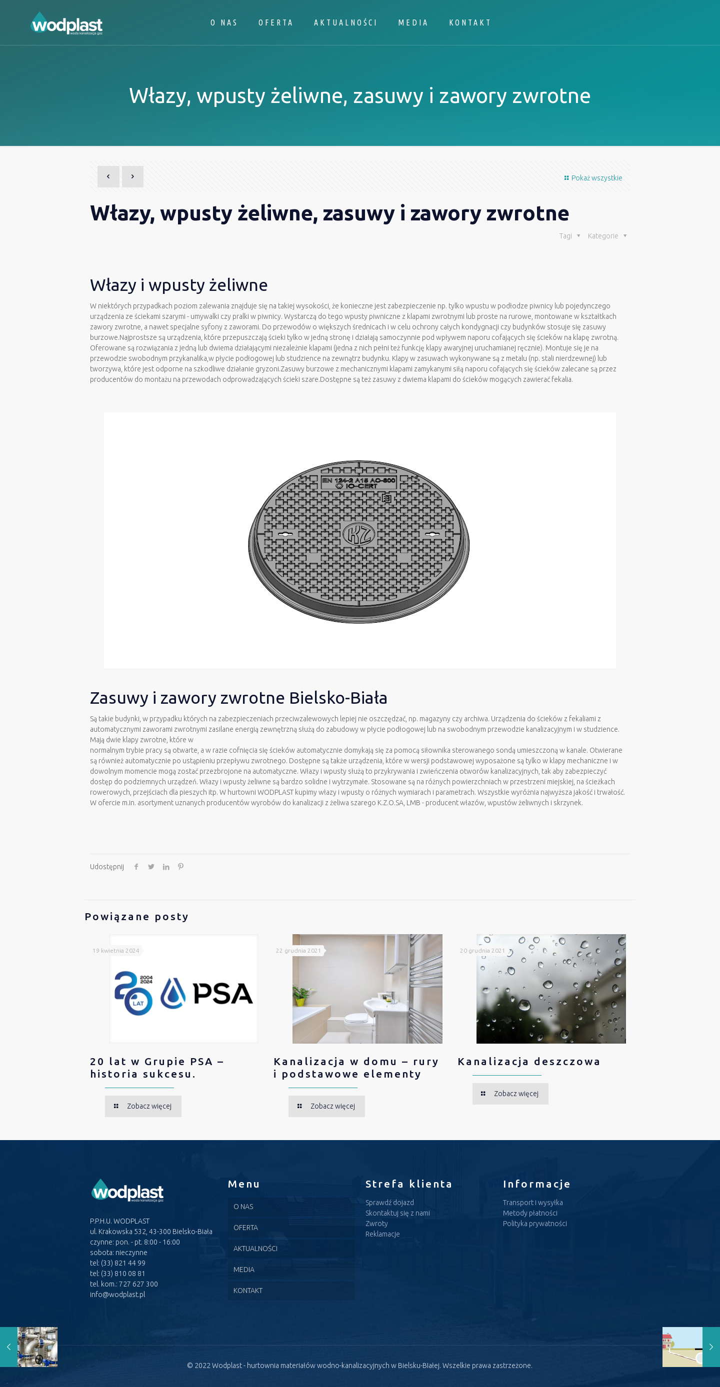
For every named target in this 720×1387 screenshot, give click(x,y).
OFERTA (246, 1228)
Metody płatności (530, 1213)
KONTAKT (248, 1291)
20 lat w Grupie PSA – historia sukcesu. (157, 1067)
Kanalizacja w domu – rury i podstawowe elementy (357, 1067)
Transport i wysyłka (533, 1203)
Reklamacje (383, 1234)
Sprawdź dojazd (390, 1203)
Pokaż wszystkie (592, 178)
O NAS (243, 1207)
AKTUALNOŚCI (256, 1249)
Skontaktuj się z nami (398, 1213)
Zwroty (377, 1224)
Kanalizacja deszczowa (530, 1061)
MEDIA (244, 1270)
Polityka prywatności (535, 1224)
